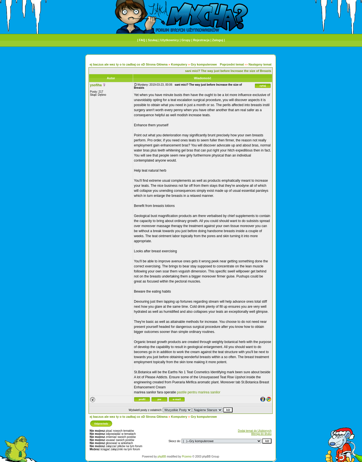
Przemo (186, 456)
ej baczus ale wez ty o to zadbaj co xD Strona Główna (129, 64)
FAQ (142, 40)
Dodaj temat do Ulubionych (255, 430)
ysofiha (96, 85)
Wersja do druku (261, 433)
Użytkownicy (169, 40)
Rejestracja (201, 40)
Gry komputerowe (204, 64)
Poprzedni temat (232, 64)
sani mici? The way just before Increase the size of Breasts (228, 71)
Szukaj (153, 40)
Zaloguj (217, 40)
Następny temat (260, 64)
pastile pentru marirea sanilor (198, 392)
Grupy (186, 40)
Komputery (179, 64)
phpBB (161, 456)
